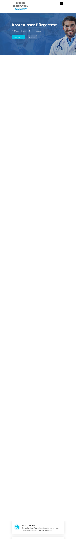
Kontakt (32, 37)
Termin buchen (18, 37)
